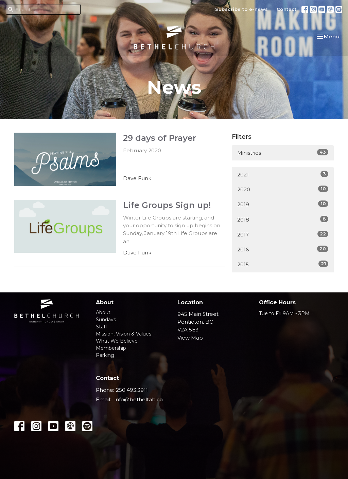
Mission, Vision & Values (123, 334)
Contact (287, 9)
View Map (190, 337)
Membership (111, 348)
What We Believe (117, 341)
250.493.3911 (132, 390)
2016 (282, 249)
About (103, 312)
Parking (105, 355)
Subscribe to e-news (241, 9)
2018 (282, 219)
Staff (101, 327)
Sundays (106, 320)
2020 (282, 189)
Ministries (282, 152)
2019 (282, 204)
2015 (282, 264)
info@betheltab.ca (139, 399)
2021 (282, 174)
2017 (282, 234)
